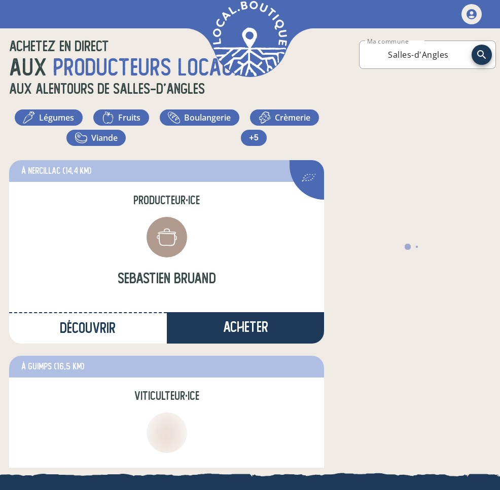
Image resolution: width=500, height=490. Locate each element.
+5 (284, 137)
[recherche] (482, 55)
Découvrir (88, 328)
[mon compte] (471, 14)
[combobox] (418, 55)
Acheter (245, 327)
